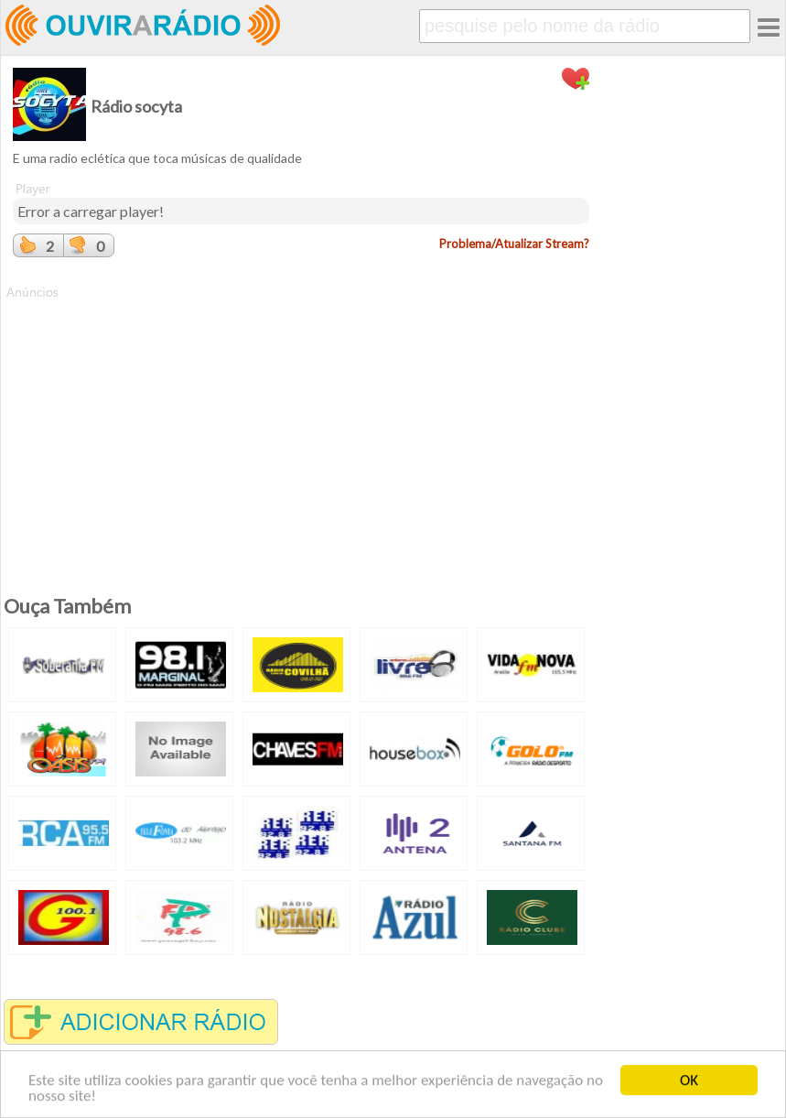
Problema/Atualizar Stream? (514, 243)
